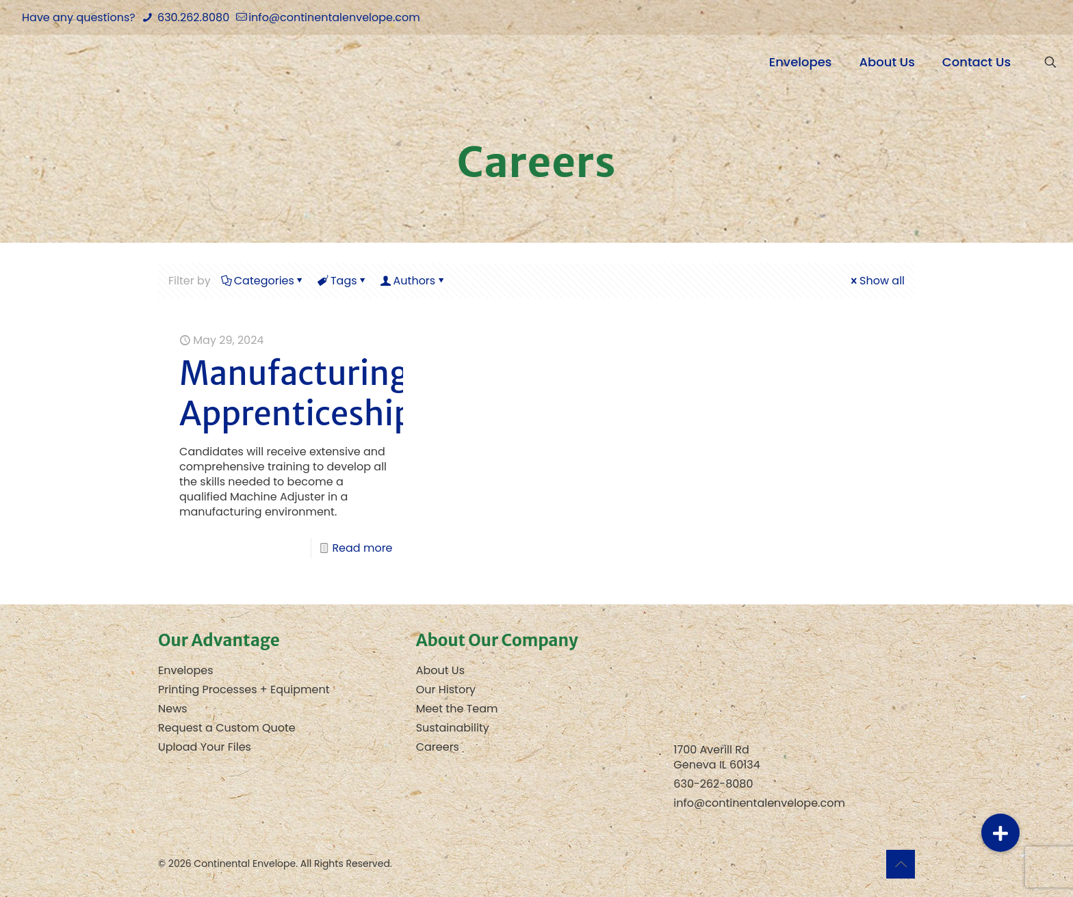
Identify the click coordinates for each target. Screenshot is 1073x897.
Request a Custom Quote (227, 728)
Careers (437, 747)
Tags (343, 281)
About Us (440, 670)
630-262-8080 (713, 784)
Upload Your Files (204, 747)
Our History (446, 689)
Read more (362, 548)
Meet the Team (457, 709)
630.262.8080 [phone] (192, 17)
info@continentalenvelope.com (759, 803)
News (173, 709)
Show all (877, 281)
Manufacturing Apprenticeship (296, 393)
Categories (263, 281)
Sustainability (452, 728)
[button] (1000, 833)
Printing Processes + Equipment (244, 689)
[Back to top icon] (900, 864)
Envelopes (186, 670)
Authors (413, 281)
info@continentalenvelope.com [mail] (334, 17)
